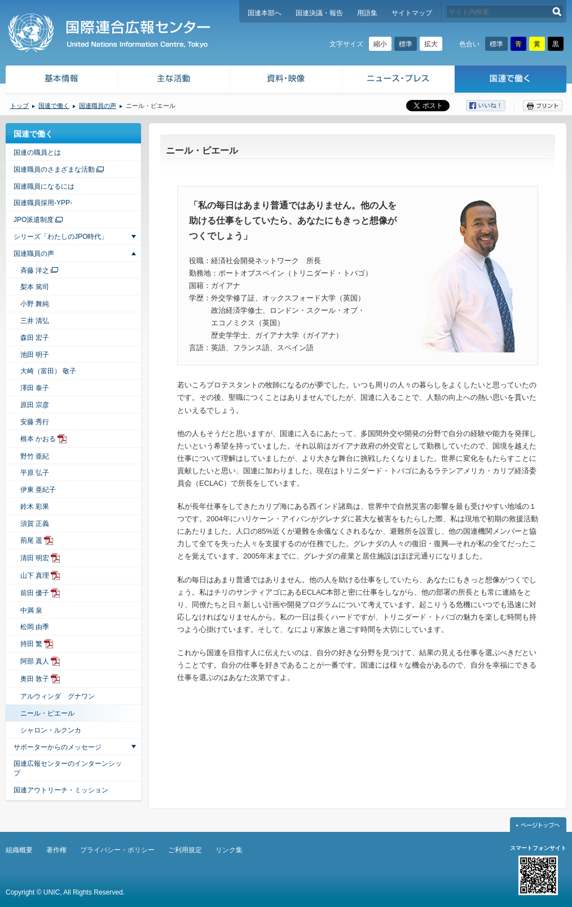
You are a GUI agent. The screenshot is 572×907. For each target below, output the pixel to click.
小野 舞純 (34, 304)
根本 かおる (38, 439)
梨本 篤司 (34, 287)
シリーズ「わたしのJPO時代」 (61, 237)
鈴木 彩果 (34, 507)
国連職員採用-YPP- (43, 203)
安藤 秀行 (34, 422)
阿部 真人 (34, 661)
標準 (405, 44)
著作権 (56, 850)
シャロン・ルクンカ (50, 730)
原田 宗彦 (34, 405)
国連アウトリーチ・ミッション (61, 790)
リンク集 (229, 850)
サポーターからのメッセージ (58, 747)
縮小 (380, 44)
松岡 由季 (34, 627)
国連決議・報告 (319, 13)
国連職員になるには (44, 186)
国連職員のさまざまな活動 (54, 169)
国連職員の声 (97, 105)
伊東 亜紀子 (38, 490)
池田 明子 (34, 355)
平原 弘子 (34, 473)
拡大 (431, 44)
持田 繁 (31, 644)
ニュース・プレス (398, 80)
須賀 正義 (34, 523)
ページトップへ (538, 824)
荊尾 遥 (31, 540)
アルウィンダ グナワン (57, 696)
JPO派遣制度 (34, 220)
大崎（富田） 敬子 (48, 371)
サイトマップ (411, 13)
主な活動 (174, 80)
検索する (557, 12)
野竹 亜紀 (34, 456)
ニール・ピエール (47, 713)
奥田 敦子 (34, 679)
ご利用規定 (185, 850)
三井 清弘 (34, 321)
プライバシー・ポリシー (117, 850)
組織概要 (19, 850)
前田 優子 (34, 593)
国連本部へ (264, 13)
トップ (19, 105)
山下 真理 (34, 575)
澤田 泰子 (34, 388)
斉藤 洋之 (34, 270)
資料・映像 (286, 80)
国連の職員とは (37, 152)
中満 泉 (31, 610)
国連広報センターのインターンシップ (68, 768)
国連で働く (511, 80)
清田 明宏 (34, 558)
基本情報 (61, 80)
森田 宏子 (34, 338)
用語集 (367, 13)
